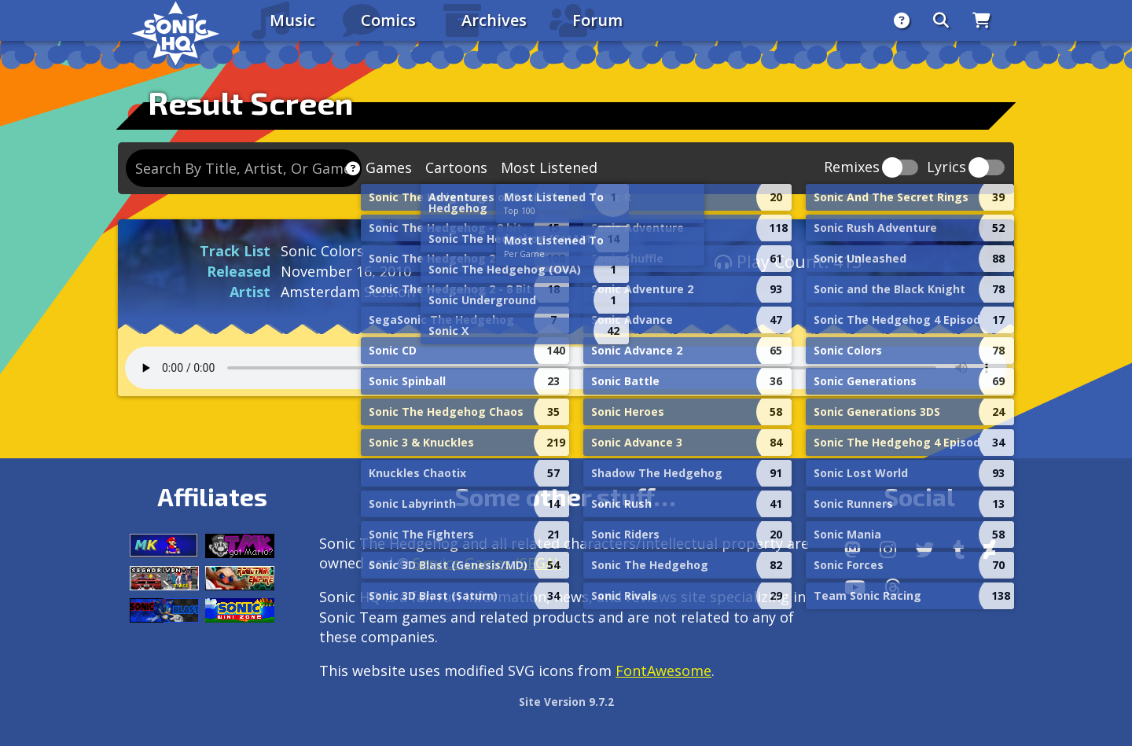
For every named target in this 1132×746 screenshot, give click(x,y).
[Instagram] (888, 549)
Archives (494, 20)
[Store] (981, 20)
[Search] (941, 20)
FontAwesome (663, 670)
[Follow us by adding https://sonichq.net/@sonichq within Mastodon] (852, 549)
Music (292, 20)
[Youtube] (855, 587)
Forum (597, 20)
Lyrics (946, 168)
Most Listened (549, 167)
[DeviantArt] (989, 549)
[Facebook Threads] (892, 587)
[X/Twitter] (924, 549)
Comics (388, 20)
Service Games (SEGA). (487, 562)
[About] (901, 20)
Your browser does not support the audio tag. (566, 368)
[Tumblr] (959, 549)
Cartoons (456, 167)
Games (389, 167)
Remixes (852, 168)
